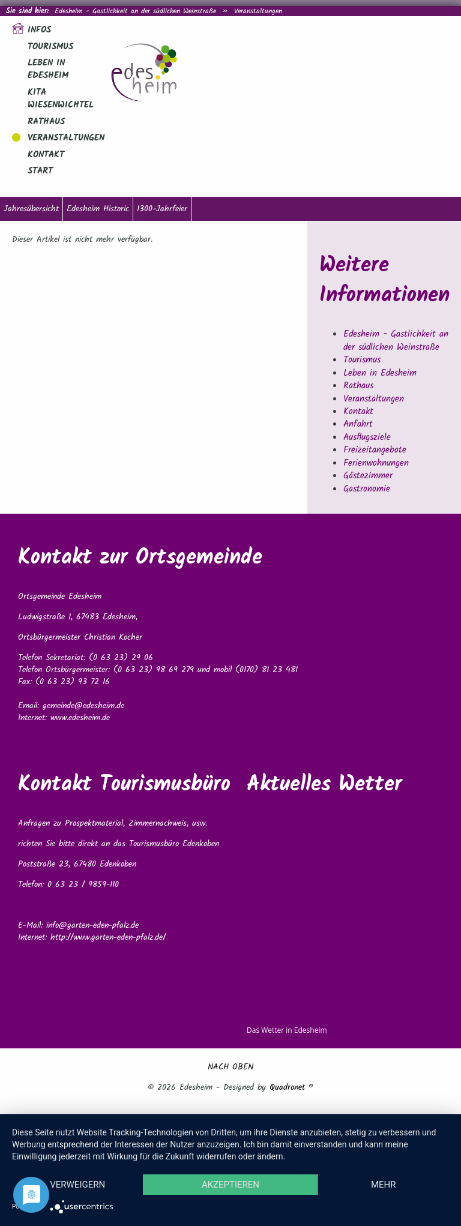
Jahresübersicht (31, 208)
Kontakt (46, 155)
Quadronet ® (291, 1087)
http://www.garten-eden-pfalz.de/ (108, 937)
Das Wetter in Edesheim (287, 1030)
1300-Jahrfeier (162, 208)
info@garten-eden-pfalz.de (92, 925)
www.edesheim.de (80, 717)
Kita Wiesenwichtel (61, 98)
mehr (383, 1184)
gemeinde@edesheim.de (83, 705)
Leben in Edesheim (48, 69)
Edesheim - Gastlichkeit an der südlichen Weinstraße (135, 11)
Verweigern (77, 1184)
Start (40, 171)
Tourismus (50, 47)
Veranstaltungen (258, 11)
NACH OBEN (230, 1067)
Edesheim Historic (98, 208)
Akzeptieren (230, 1184)
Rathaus (46, 122)
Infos (39, 30)
